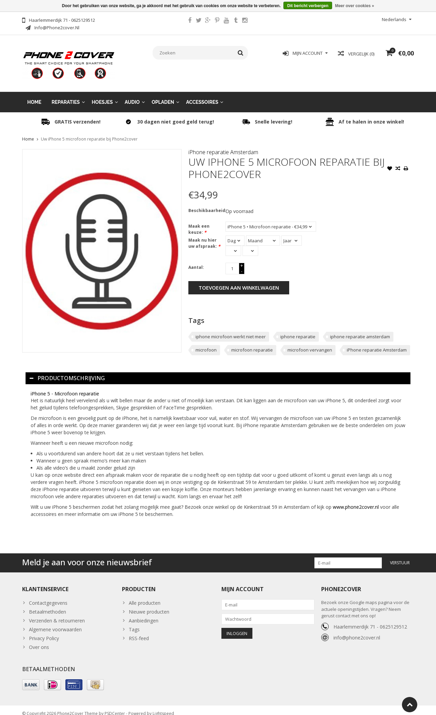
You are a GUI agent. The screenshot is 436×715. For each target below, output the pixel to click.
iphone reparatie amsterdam (360, 330)
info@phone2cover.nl (356, 631)
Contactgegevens (48, 596)
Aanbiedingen (143, 614)
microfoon (206, 343)
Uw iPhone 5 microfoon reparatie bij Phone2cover (89, 132)
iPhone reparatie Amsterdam (223, 145)
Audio (132, 95)
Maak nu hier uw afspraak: (204, 236)
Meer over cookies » (354, 5)
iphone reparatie (297, 330)
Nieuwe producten (149, 605)
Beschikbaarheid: (205, 204)
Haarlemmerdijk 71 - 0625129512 (370, 620)
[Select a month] (263, 234)
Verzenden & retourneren (57, 614)
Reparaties (66, 95)
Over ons (39, 640)
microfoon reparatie (252, 343)
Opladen (163, 95)
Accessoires (202, 95)
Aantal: (196, 260)
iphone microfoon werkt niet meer (231, 330)
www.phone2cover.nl (356, 500)
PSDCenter (115, 707)
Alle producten (144, 596)
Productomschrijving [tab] (67, 371)
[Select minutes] (250, 244)
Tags (134, 622)
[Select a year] (291, 234)
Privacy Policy (44, 631)
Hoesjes (102, 95)
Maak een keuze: (198, 222)
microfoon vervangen (309, 343)
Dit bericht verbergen (307, 5)
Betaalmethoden (47, 605)
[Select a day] (235, 234)
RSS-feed (139, 631)
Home (34, 95)
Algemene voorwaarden (55, 622)
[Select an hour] (233, 244)
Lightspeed (163, 707)
